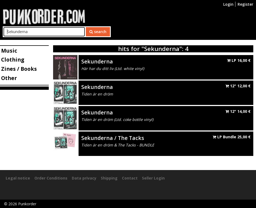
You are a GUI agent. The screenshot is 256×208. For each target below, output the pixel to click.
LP (239, 60)
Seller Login (153, 178)
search (97, 31)
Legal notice (18, 178)
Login (228, 4)
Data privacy (84, 178)
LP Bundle (232, 136)
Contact (130, 178)
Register (245, 4)
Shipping (109, 178)
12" (238, 85)
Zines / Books (19, 68)
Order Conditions (50, 178)
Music (9, 50)
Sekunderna (97, 61)
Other (9, 78)
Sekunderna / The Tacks (112, 138)
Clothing (12, 59)
